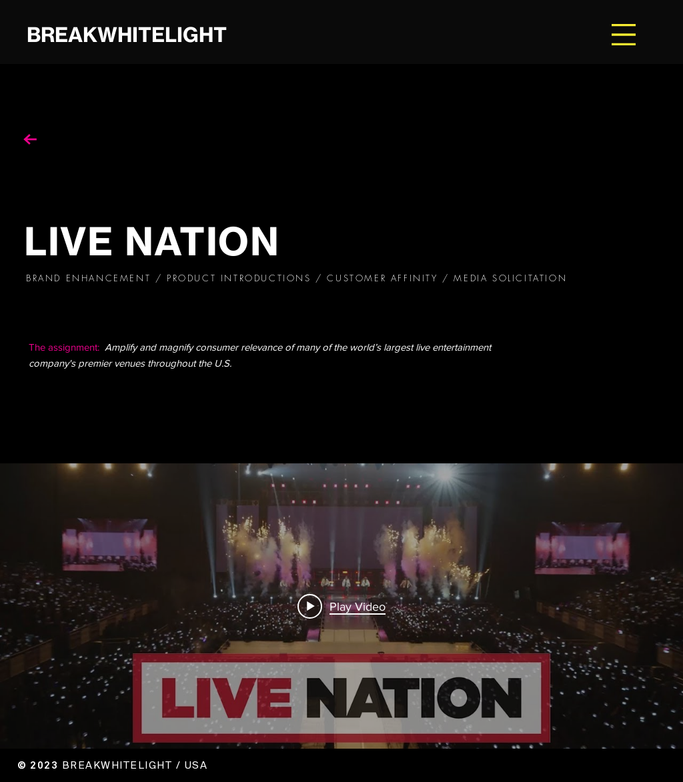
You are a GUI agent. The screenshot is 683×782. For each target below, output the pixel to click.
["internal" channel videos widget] (341, 606)
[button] (624, 34)
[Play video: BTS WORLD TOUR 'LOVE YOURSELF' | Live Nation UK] (341, 606)
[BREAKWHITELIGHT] (151, 34)
